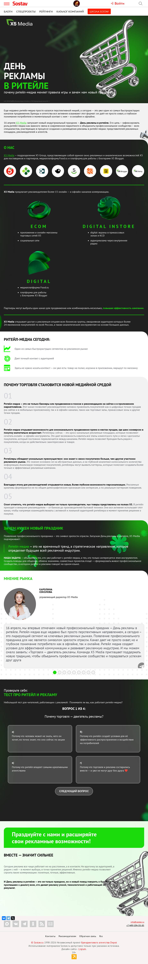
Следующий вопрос (74, 791)
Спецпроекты (25, 11)
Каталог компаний (70, 11)
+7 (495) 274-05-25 (135, 925)
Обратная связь (87, 936)
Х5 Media (21, 122)
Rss (101, 936)
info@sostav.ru (137, 922)
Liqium (82, 949)
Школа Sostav (99, 11)
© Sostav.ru (37, 942)
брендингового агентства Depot (99, 942)
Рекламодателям (67, 936)
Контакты (50, 936)
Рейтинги (46, 11)
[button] (55, 672)
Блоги (8, 11)
